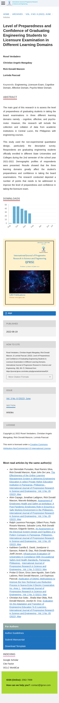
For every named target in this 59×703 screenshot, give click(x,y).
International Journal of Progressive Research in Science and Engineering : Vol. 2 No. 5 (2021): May (28, 566)
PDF (9, 313)
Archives (17, 14)
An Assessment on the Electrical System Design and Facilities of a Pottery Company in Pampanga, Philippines (32, 531)
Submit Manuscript (15, 639)
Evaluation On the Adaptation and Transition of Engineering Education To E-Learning (31, 604)
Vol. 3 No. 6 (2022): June (38, 14)
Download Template (15, 646)
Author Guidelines (14, 633)
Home (6, 14)
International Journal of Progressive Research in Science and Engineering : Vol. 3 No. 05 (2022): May (31, 491)
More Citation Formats (18, 377)
